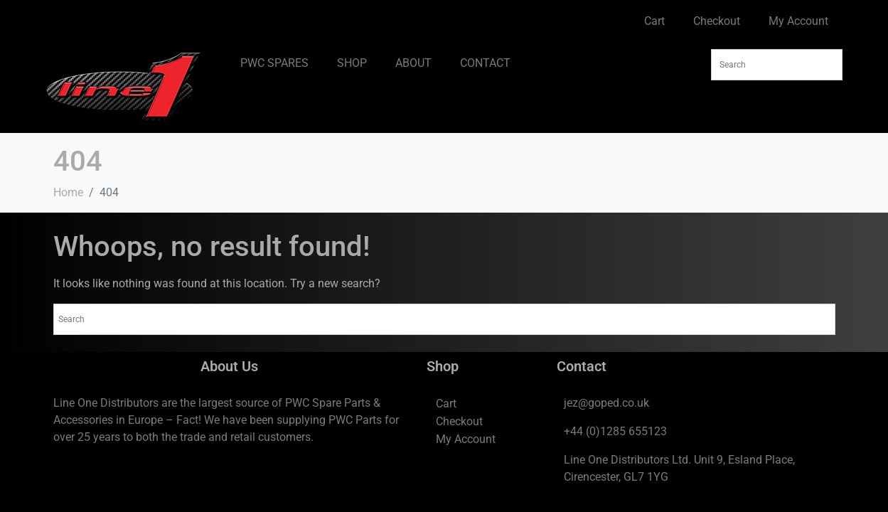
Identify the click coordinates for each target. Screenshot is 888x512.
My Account (798, 21)
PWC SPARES (274, 63)
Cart (654, 21)
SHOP (352, 63)
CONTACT (485, 63)
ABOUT (413, 63)
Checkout (716, 21)
